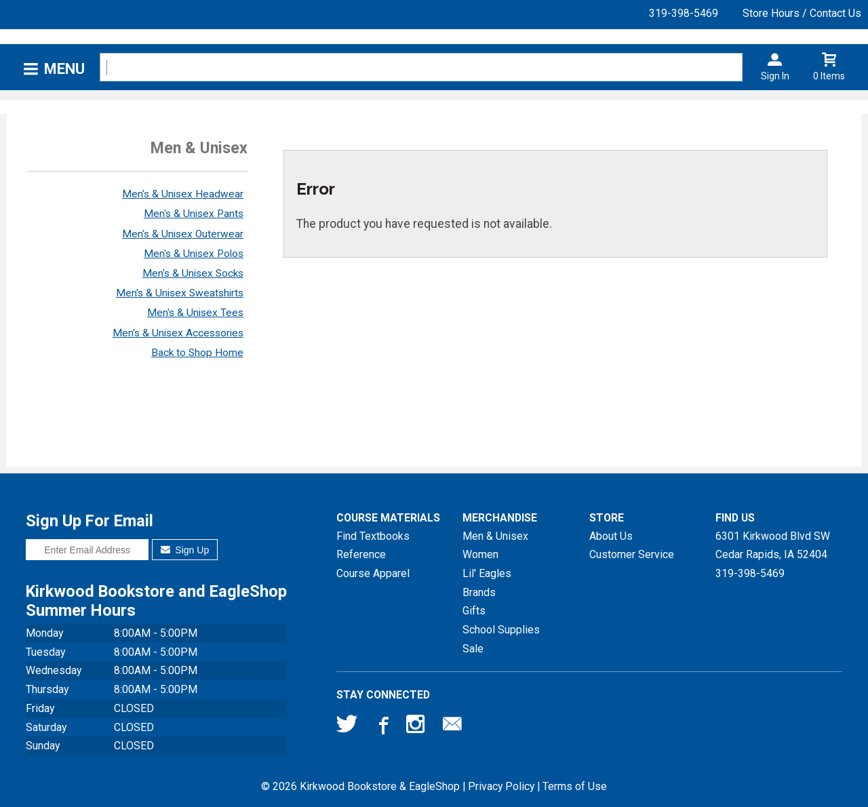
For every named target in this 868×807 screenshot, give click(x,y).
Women (480, 554)
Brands (479, 592)
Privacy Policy (501, 786)
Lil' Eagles (486, 573)
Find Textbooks (373, 536)
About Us (611, 536)
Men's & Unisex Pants (193, 214)
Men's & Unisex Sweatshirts (179, 293)
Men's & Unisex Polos (193, 254)
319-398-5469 (683, 13)
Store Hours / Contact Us (802, 13)
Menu (64, 68)
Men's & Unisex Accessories (178, 333)
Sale (473, 648)
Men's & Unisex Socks (192, 273)
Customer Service (631, 554)
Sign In (775, 76)
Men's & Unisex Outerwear (182, 234)
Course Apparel (373, 573)
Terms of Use (574, 786)
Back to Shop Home (197, 353)
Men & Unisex (495, 536)
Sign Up (185, 550)
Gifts (474, 610)
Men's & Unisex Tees (195, 313)
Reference (361, 554)
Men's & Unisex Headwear (182, 194)
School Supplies (501, 629)
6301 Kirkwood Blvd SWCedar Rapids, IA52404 (772, 546)
